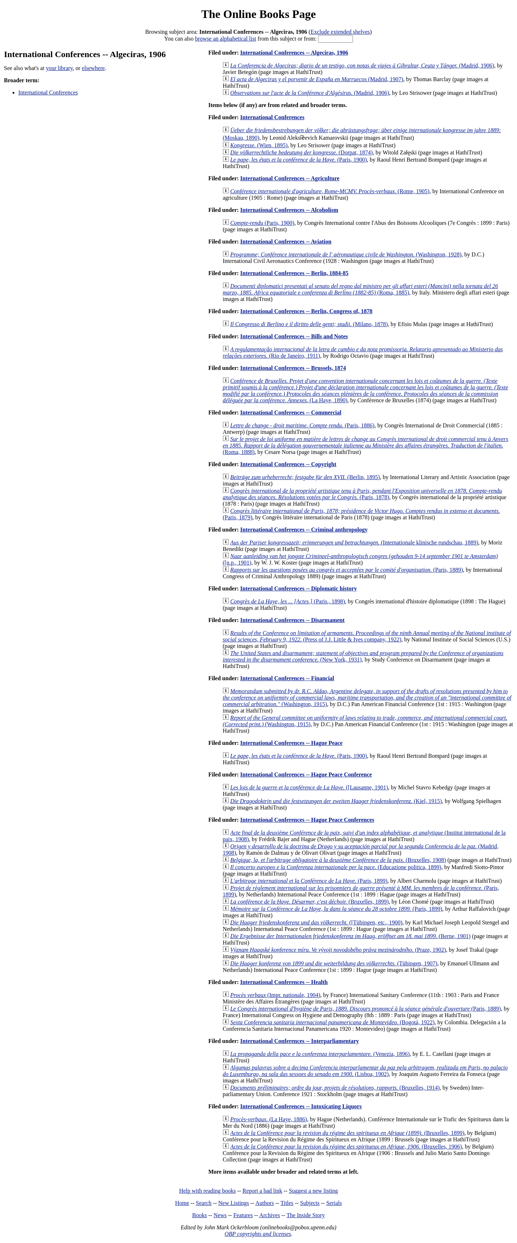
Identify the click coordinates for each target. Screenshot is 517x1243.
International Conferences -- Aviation (285, 241)
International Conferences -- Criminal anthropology (304, 530)
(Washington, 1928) (345, 254)
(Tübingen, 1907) (333, 963)
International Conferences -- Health (284, 982)
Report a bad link (262, 1191)
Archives (269, 1215)
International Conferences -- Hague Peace (291, 743)
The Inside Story (306, 1215)
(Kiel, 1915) (336, 801)
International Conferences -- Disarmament (292, 620)
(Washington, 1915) (367, 697)
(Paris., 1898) (287, 601)
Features (243, 1215)
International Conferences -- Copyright (288, 464)
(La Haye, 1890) (365, 390)
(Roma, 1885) (360, 289)
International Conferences (48, 92)
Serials (334, 1203)
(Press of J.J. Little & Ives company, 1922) (367, 636)
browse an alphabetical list (225, 39)
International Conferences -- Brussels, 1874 (293, 368)
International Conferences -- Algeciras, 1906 (294, 53)
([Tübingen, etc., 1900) (316, 922)
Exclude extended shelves (340, 32)
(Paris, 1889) (346, 570)
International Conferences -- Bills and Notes (294, 336)
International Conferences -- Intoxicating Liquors (301, 1106)
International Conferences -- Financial (287, 678)
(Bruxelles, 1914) (334, 1088)
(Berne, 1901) (350, 936)
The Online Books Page (258, 14)
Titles (286, 1203)
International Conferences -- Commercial (290, 412)
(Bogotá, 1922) (332, 1022)
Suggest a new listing (313, 1191)
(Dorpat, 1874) (301, 152)
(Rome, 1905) (329, 191)
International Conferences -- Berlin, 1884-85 (294, 273)
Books (199, 1215)
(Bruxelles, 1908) (338, 860)
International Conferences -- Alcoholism (289, 210)
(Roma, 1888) (365, 445)
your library (59, 68)
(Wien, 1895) (259, 145)
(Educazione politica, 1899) (335, 867)
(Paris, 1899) (308, 881)
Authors (264, 1203)
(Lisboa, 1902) (365, 1071)
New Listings (233, 1203)
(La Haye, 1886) (268, 1119)
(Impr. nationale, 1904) (275, 995)
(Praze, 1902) (338, 950)
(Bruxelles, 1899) (309, 902)
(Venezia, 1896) (320, 1054)
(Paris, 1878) (362, 494)
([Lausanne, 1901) (309, 787)
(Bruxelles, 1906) (346, 1147)
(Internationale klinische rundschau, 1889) (354, 542)
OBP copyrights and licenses (257, 1234)
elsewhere (93, 68)
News (220, 1215)
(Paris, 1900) (298, 160)
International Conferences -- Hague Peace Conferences (307, 820)
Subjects (310, 1203)
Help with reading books (207, 1191)
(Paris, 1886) (302, 425)
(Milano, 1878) (309, 324)
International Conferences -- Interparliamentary (299, 1041)
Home (182, 1203)
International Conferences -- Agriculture (289, 178)
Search (204, 1203)
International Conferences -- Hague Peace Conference (306, 774)
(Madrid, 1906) (362, 65)
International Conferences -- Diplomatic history (298, 588)
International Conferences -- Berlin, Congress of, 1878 (306, 311)
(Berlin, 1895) (305, 477)
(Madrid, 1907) (316, 79)
